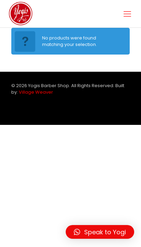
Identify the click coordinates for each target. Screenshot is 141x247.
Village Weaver (36, 92)
